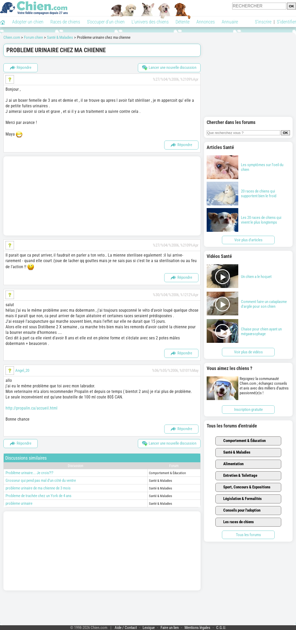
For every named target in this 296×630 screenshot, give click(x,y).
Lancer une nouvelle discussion (169, 67)
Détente (183, 22)
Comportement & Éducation (241, 441)
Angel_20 (22, 370)
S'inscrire (263, 22)
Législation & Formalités (239, 499)
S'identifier (286, 22)
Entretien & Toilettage (237, 475)
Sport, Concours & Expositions (243, 487)
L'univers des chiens (150, 22)
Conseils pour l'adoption (238, 510)
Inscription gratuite (248, 409)
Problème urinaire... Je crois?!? (29, 472)
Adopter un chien (27, 22)
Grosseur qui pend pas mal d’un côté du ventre (41, 480)
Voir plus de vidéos (248, 352)
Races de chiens (65, 22)
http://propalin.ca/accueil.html (31, 408)
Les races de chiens (235, 522)
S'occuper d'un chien (106, 22)
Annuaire (230, 22)
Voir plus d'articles (248, 240)
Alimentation (230, 464)
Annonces (205, 22)
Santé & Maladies (233, 452)
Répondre (20, 67)
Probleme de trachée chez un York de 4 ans (38, 495)
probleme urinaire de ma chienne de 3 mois (38, 488)
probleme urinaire (19, 503)
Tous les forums (248, 534)
